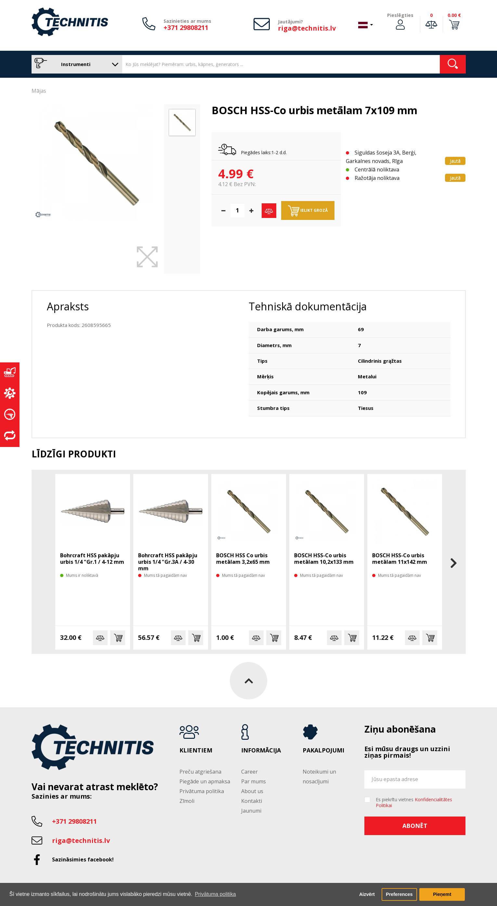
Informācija (261, 750)
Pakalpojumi (323, 750)
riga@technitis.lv (307, 28)
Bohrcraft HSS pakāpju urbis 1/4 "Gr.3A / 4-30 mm (167, 562)
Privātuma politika (201, 791)
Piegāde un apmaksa (204, 781)
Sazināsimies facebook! (83, 859)
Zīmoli (186, 801)
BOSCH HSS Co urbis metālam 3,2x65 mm (243, 558)
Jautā (455, 161)
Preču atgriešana (200, 771)
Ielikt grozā (308, 210)
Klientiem (195, 750)
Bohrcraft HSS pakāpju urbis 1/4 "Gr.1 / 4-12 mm (92, 558)
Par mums (253, 781)
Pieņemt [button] (442, 894)
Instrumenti (75, 64)
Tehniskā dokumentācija (308, 306)
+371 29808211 (185, 27)
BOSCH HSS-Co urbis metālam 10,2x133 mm (324, 558)
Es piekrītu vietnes (414, 802)
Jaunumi (251, 810)
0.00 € (454, 15)
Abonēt (414, 826)
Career (249, 771)
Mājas (39, 90)
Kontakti (251, 801)
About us (252, 791)
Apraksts (68, 306)
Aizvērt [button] (367, 894)
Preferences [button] (399, 894)
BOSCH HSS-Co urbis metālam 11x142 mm (399, 558)
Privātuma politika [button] (215, 894)
